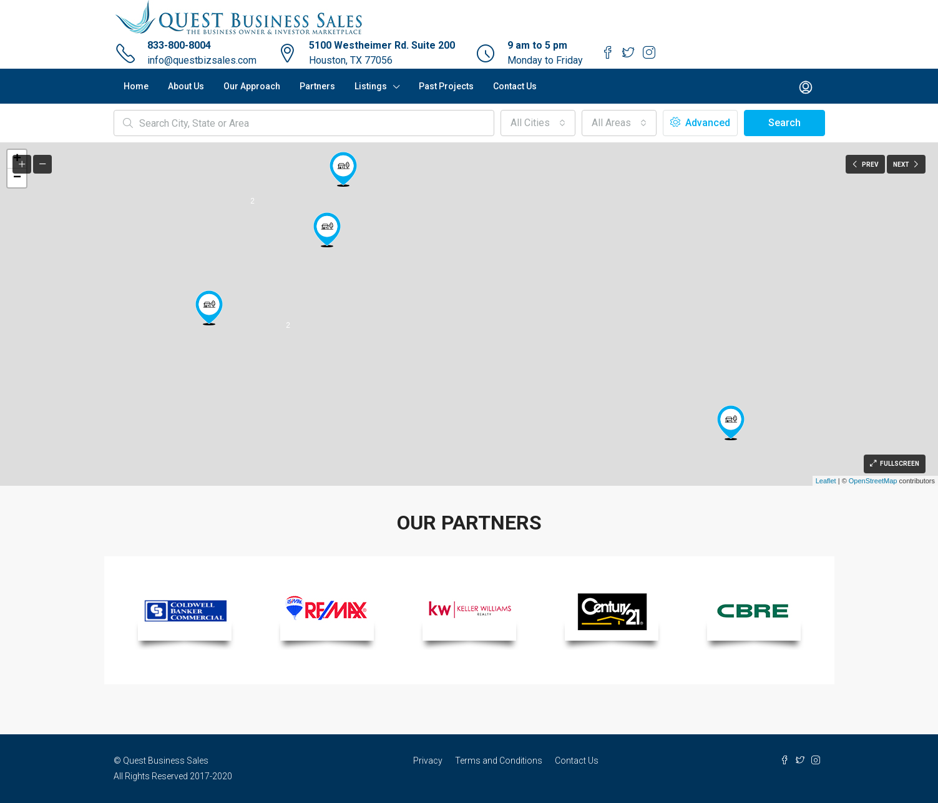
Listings (370, 86)
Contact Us (515, 86)
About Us (186, 86)
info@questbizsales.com (201, 60)
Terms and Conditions (498, 761)
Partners (317, 86)
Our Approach (251, 86)
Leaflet (826, 481)
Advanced (700, 123)
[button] (538, 123)
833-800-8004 (179, 45)
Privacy (427, 761)
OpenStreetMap (873, 481)
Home (136, 86)
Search (784, 123)
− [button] (17, 178)
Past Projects (446, 86)
